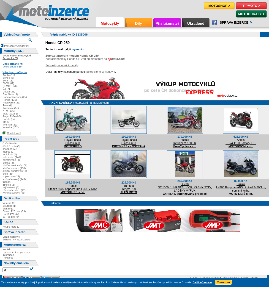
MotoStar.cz (212, 277)
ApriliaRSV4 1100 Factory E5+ (241, 141)
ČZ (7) (6, 88)
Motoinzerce (28, 11)
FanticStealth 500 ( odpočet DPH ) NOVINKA (72, 187)
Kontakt (7, 249)
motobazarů (80, 102)
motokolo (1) (10, 154)
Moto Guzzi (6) (11, 113)
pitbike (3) (8, 162)
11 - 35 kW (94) (11, 216)
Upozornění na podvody (16, 252)
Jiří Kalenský (229, 277)
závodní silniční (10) (14, 193)
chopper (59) (10, 149)
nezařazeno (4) (11, 160)
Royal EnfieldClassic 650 (72, 141)
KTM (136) (9, 110)
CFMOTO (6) (10, 86)
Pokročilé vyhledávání (16, 46)
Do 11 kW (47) (11, 214)
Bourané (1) (9, 205)
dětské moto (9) (11, 146)
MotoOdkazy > (251, 14)
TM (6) (6, 121)
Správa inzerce (234, 22)
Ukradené (195, 23)
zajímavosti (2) (11, 187)
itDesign (244, 277)
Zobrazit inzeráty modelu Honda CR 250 (72, 55)
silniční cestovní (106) (15, 165)
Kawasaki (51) (11, 108)
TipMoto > (251, 6)
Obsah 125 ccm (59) (14, 211)
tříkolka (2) (9, 184)
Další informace (202, 282)
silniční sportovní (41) (15, 171)
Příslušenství (167, 23)
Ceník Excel (14, 133)
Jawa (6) (7, 105)
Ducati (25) (9, 91)
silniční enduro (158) (14, 168)
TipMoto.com (100, 102)
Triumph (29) (10, 124)
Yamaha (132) (11, 127)
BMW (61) (8, 83)
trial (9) (7, 182)
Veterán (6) (9, 203)
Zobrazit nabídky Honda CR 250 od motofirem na (85, 59)
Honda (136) (10, 99)
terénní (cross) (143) (14, 179)
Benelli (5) (8, 77)
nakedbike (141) (12, 157)
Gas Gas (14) (10, 94)
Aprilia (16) (9, 75)
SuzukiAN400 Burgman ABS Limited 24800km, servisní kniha (241, 187)
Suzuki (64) (9, 119)
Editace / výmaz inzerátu (16, 239)
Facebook (214, 22)
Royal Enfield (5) (12, 116)
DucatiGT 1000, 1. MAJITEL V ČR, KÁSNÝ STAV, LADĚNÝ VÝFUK (185, 187)
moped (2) (8, 151)
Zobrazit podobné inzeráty (62, 65)
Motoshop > (219, 6)
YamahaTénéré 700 (129, 187)
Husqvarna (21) (11, 102)
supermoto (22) (11, 176)
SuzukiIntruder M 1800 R (184, 141)
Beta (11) (8, 80)
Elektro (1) (8, 208)
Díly (138, 23)
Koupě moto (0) (11, 226)
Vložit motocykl (11, 236)
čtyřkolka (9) (9, 143)
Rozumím (223, 282)
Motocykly (110, 23)
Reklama (8, 257)
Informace (8, 255)
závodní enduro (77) (14, 190)
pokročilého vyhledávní (101, 71)
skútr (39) (8, 173)
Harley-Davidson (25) (15, 97)
